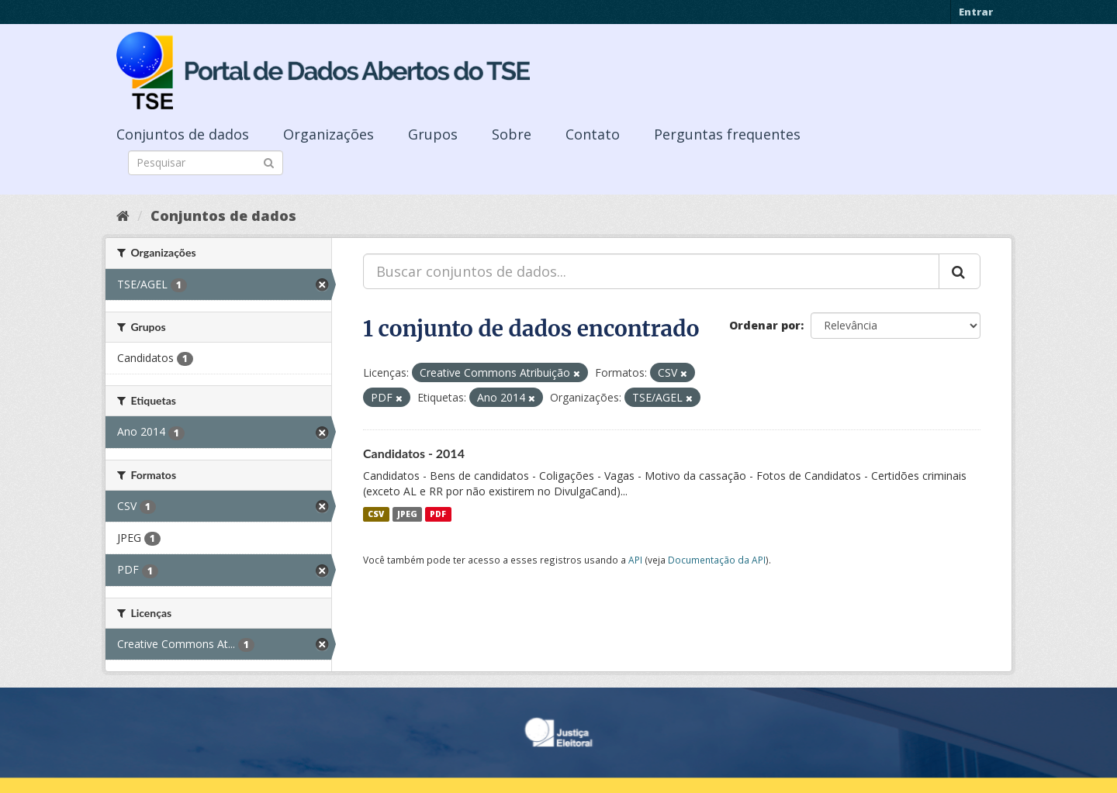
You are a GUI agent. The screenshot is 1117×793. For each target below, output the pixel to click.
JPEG (407, 514)
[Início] (123, 215)
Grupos (433, 134)
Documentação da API (717, 559)
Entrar (976, 12)
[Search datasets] (205, 162)
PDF (438, 514)
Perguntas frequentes (727, 134)
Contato (592, 134)
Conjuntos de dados (182, 134)
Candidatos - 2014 (414, 453)
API (635, 559)
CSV (376, 514)
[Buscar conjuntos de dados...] (651, 271)
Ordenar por (765, 325)
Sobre (511, 134)
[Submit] (268, 161)
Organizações (328, 134)
